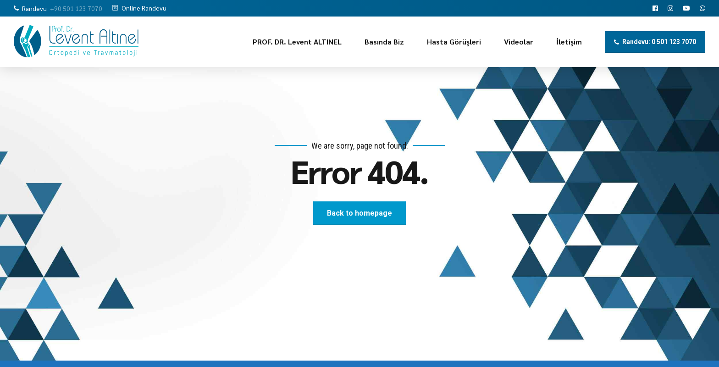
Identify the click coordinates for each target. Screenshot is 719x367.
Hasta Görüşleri (454, 41)
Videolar (518, 41)
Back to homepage (359, 213)
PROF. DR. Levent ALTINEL (297, 41)
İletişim (569, 41)
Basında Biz (384, 41)
